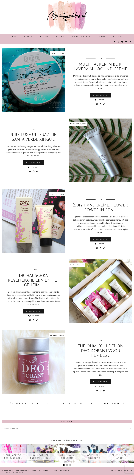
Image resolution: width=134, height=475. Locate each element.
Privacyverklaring (13, 472)
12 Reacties (101, 386)
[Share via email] (97, 104)
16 (92, 403)
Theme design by (121, 470)
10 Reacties (34, 167)
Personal (60, 37)
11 (64, 403)
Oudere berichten (113, 403)
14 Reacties (101, 100)
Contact (102, 37)
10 (58, 403)
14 (81, 403)
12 (69, 403)
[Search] (130, 41)
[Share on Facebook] (100, 104)
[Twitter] (115, 41)
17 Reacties (101, 244)
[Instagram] (118, 41)
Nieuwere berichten (21, 403)
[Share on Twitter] (103, 104)
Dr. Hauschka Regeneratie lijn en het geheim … (33, 280)
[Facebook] (122, 41)
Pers (54, 470)
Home (15, 37)
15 (86, 403)
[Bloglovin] (126, 41)
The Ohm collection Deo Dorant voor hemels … (100, 351)
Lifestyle (43, 37)
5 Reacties (33, 316)
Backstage (65, 470)
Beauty (28, 37)
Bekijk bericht (100, 95)
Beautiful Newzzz (81, 37)
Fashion (117, 37)
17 (98, 403)
